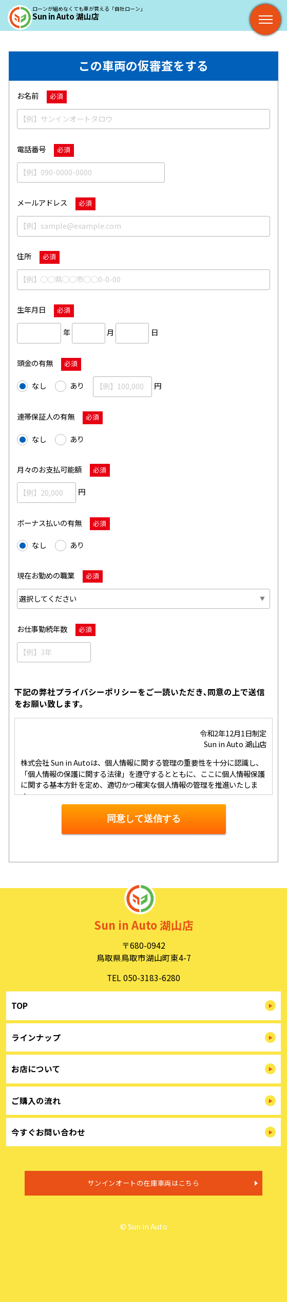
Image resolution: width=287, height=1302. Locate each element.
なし (31, 386)
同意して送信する (144, 818)
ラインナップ (36, 1037)
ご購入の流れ (36, 1100)
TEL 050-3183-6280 (143, 977)
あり (69, 386)
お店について (36, 1068)
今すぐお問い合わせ (48, 1131)
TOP (19, 1005)
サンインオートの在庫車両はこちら (143, 1183)
